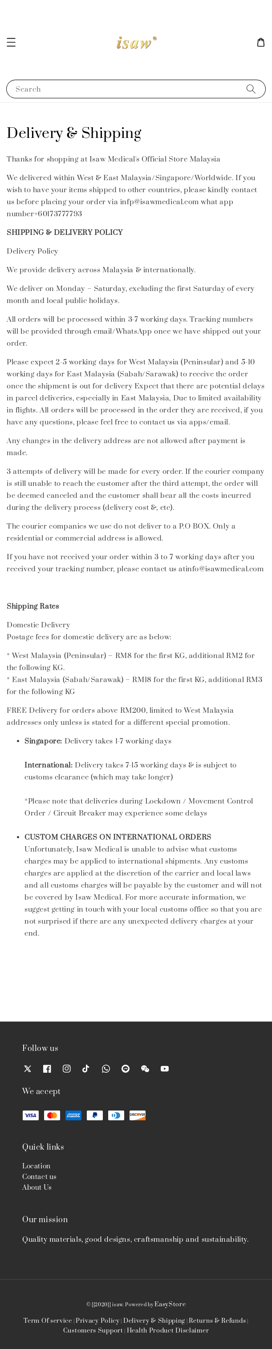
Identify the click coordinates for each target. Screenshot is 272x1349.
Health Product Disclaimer (168, 1331)
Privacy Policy (98, 1321)
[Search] (251, 88)
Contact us (39, 1177)
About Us (37, 1187)
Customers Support (93, 1331)
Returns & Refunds (217, 1321)
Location (36, 1166)
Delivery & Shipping (154, 1321)
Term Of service (48, 1321)
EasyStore (170, 1305)
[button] (11, 42)
